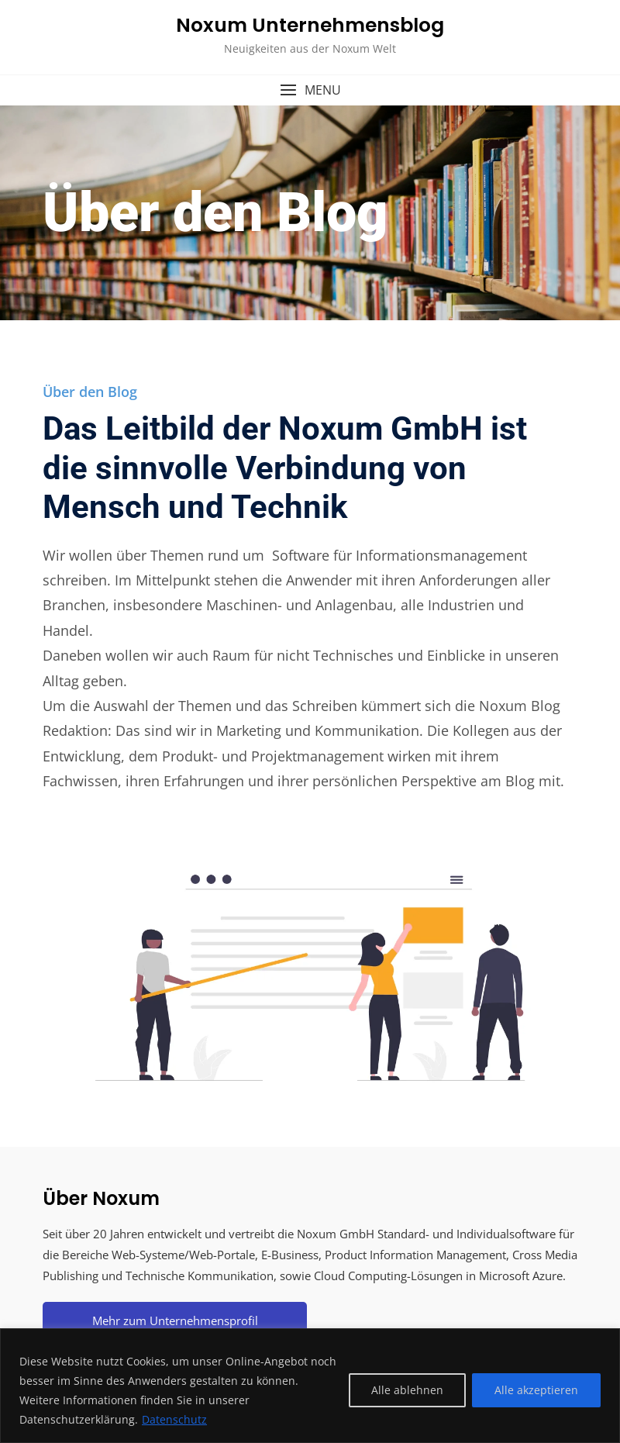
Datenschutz (174, 1419)
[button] (310, 90)
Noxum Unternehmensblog (310, 25)
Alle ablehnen (407, 1390)
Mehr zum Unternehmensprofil (175, 1320)
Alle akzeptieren (536, 1390)
